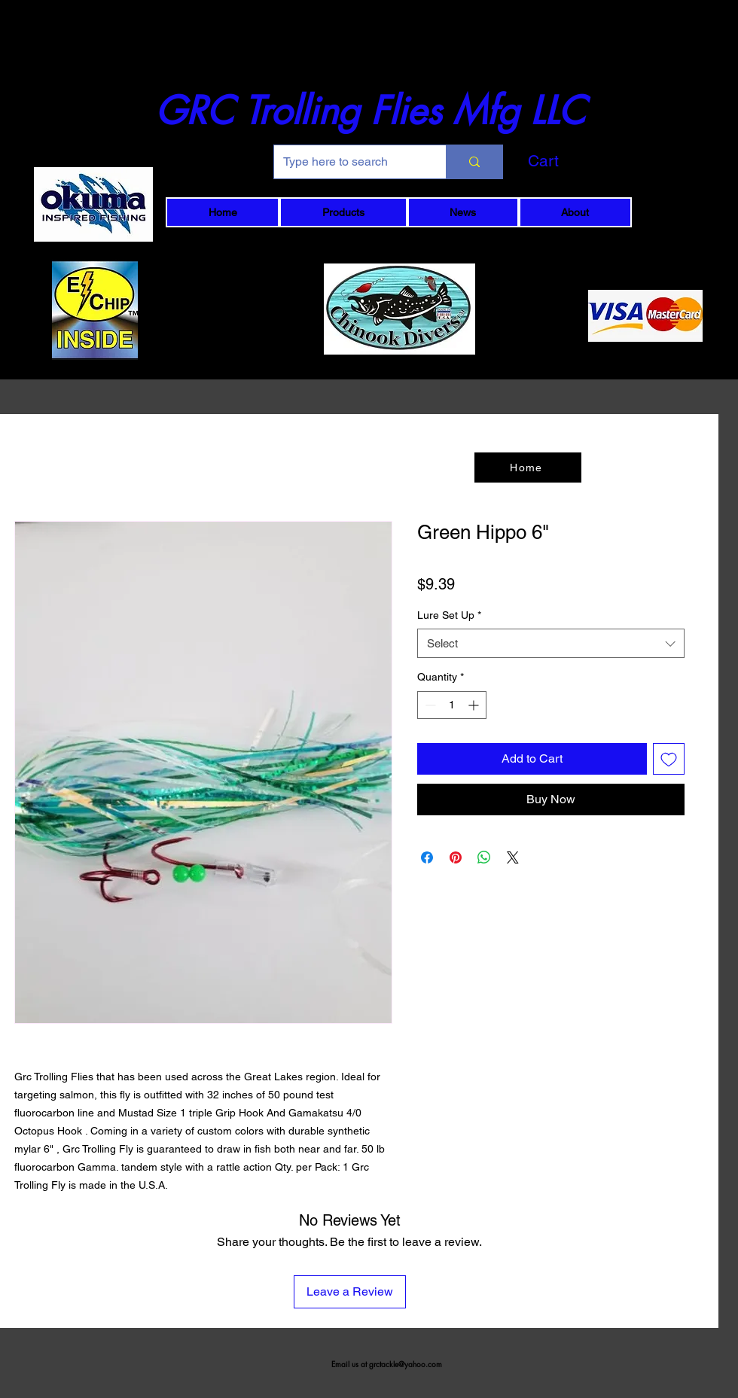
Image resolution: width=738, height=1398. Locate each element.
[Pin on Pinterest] (456, 857)
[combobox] (551, 643)
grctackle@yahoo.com (405, 1363)
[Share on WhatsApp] (484, 857)
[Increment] (474, 705)
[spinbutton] (451, 705)
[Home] (527, 467)
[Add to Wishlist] (669, 759)
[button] (568, 161)
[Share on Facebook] (427, 857)
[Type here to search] (348, 161)
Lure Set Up (449, 615)
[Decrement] (428, 705)
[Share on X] (513, 857)
